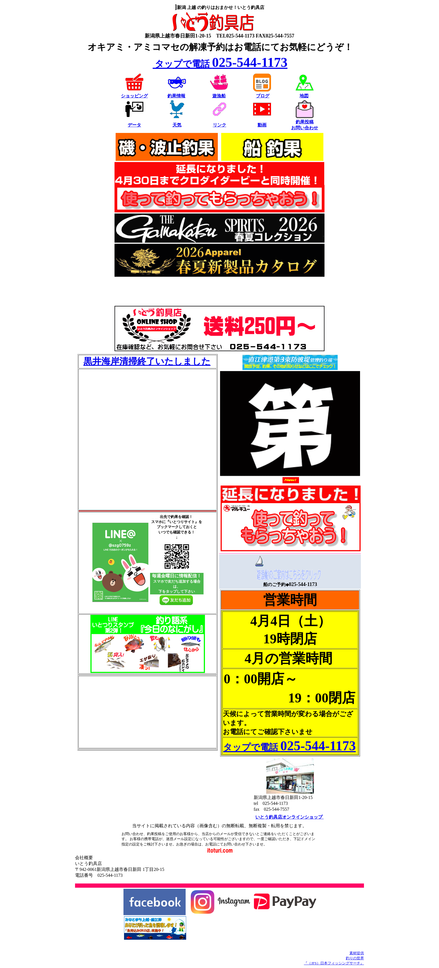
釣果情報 (176, 95)
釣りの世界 (355, 958)
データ (134, 125)
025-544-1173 (220, 62)
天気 (176, 125)
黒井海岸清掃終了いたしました (147, 361)
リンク (219, 125)
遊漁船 (219, 95)
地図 (304, 95)
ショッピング (134, 95)
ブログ (262, 95)
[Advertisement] (219, 292)
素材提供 (356, 953)
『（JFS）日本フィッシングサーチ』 (334, 963)
